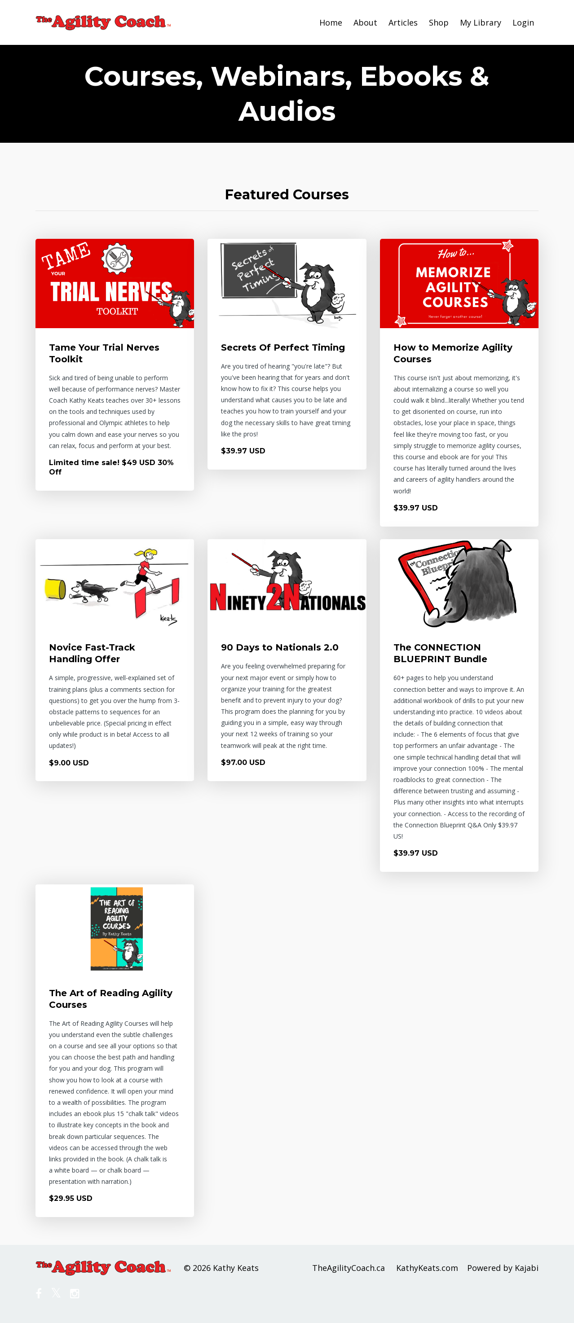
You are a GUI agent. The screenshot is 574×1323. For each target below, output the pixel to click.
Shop (439, 22)
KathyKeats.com (427, 1267)
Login (523, 22)
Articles (403, 22)
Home (330, 22)
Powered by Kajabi (503, 1267)
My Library (480, 22)
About (365, 22)
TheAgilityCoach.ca (348, 1267)
